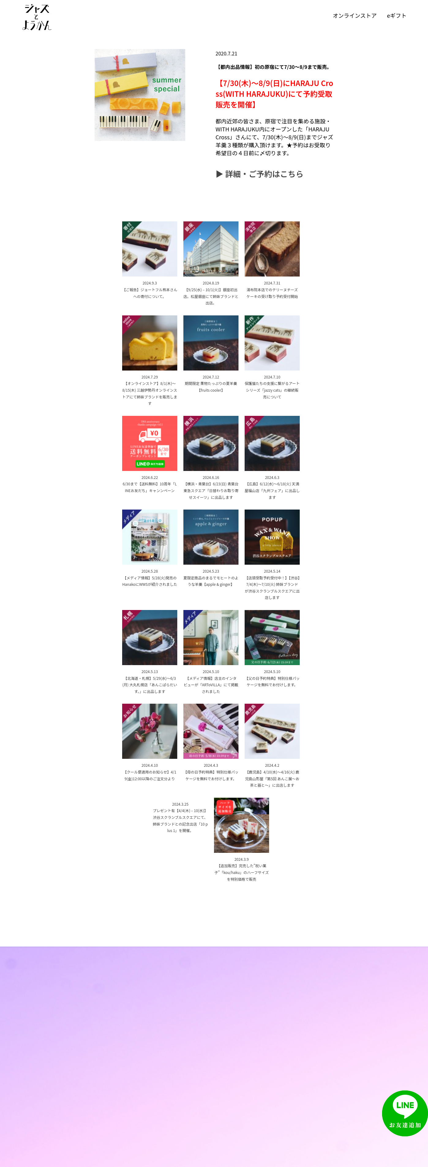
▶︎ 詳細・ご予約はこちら (259, 173)
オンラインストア (355, 15)
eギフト (397, 15)
